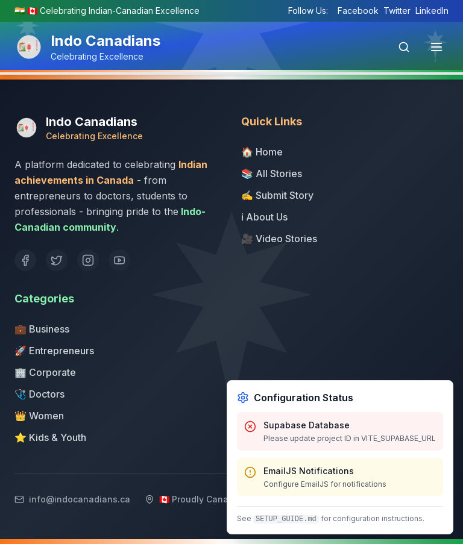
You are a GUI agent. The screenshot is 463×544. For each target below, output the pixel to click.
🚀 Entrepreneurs (54, 351)
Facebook (358, 10)
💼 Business (41, 329)
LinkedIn (432, 10)
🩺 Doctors (39, 394)
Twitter (397, 10)
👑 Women (39, 416)
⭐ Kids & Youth (50, 437)
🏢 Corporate (45, 372)
